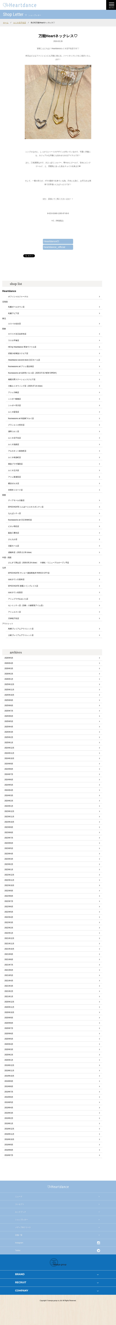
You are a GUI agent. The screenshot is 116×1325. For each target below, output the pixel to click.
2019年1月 (9, 1123)
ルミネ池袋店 (13, 444)
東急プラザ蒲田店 (15, 464)
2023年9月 (9, 827)
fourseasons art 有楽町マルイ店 (21, 418)
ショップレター (21, 1220)
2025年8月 (9, 705)
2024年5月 (9, 785)
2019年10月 (9, 1076)
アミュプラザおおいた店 (18, 599)
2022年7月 (9, 901)
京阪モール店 (13, 546)
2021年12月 (9, 938)
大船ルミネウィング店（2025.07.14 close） (26, 386)
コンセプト (19, 1204)
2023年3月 (9, 859)
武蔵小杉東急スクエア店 (18, 353)
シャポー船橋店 (14, 399)
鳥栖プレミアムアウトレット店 (21, 629)
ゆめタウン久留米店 (16, 579)
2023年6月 (9, 843)
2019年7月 (9, 1092)
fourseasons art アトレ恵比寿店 (21, 366)
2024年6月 (9, 780)
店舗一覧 (18, 1235)
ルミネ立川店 (13, 470)
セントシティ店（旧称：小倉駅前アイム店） (26, 605)
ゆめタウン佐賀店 (15, 592)
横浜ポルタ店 (13, 483)
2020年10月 (9, 1012)
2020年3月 (9, 1049)
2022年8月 (9, 896)
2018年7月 (9, 1155)
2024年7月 (9, 774)
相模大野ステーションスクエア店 (21, 379)
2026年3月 (9, 668)
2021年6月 (9, 970)
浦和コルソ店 (13, 431)
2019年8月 (9, 1086)
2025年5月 (9, 721)
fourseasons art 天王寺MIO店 (20, 520)
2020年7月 (9, 1028)
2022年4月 (9, 917)
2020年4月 (9, 1044)
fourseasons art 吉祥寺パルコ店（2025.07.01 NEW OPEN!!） (33, 373)
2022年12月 (9, 875)
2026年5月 (9, 658)
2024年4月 (9, 790)
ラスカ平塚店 (13, 340)
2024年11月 (9, 753)
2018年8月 (9, 1150)
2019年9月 (9, 1081)
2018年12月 (9, 1129)
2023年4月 (9, 854)
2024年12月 (9, 748)
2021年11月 (9, 944)
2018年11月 (9, 1134)
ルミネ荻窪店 (13, 412)
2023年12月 (9, 811)
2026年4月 (9, 663)
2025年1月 (9, 742)
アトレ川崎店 (13, 392)
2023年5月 (9, 848)
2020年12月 (9, 1002)
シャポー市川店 (14, 405)
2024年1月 (9, 806)
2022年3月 (9, 922)
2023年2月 (9, 864)
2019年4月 (9, 1108)
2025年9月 (9, 700)
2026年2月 (9, 674)
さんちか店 (12, 539)
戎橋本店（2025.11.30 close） (20, 552)
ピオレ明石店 (13, 526)
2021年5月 (9, 975)
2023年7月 (9, 838)
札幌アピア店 (13, 313)
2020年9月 (9, 1018)
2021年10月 (9, 949)
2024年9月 (9, 764)
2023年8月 (9, 832)
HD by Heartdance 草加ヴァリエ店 (22, 347)
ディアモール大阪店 (16, 500)
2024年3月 (9, 795)
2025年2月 (9, 737)
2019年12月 (9, 1065)
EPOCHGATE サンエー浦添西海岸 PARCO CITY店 (29, 573)
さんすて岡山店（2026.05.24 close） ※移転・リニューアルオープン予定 (38, 563)
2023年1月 (9, 869)
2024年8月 (9, 769)
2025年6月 (9, 716)
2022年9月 (9, 891)
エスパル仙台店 (14, 324)
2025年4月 (9, 727)
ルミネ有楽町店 (14, 457)
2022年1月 (9, 933)
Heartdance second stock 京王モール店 (24, 360)
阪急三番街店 (13, 533)
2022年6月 (9, 907)
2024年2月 (9, 801)
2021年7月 (9, 965)
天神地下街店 (13, 618)
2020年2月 (9, 1055)
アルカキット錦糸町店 (17, 451)
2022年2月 (9, 928)
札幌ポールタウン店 (16, 307)
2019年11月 (9, 1071)
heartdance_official (54, 247)
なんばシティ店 (14, 513)
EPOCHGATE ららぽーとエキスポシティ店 (26, 507)
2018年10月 (9, 1139)
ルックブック (20, 1212)
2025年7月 (9, 711)
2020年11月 (9, 1007)
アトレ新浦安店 (14, 477)
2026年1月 (9, 679)
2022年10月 (9, 885)
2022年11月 (9, 880)
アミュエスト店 (14, 612)
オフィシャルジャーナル (18, 297)
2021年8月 (9, 959)
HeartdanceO (51, 241)
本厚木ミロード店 (15, 490)
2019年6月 (9, 1097)
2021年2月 (9, 991)
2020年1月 (9, 1060)
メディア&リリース (23, 1227)
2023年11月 (9, 817)
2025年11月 (9, 690)
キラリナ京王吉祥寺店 (17, 334)
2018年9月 (9, 1145)
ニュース (18, 1196)
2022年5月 (9, 912)
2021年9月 (9, 954)
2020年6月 (9, 1033)
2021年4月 (9, 981)
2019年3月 (9, 1113)
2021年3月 (9, 986)
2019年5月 (9, 1102)
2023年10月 (9, 822)
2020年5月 (9, 1039)
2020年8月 (9, 1023)
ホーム (5, 23)
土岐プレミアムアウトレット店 (21, 635)
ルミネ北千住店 (19, 23)
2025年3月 (9, 732)
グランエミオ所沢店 (16, 425)
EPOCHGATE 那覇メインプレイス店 (23, 586)
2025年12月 (9, 684)
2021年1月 (9, 996)
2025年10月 (9, 695)
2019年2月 (9, 1118)
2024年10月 (9, 758)
